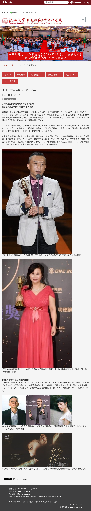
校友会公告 (35, 75)
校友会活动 (52, 75)
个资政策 (12, 502)
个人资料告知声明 (33, 502)
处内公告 (7, 75)
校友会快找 (16, 13)
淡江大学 (5, 13)
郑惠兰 (55, 502)
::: (0, 12)
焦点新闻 (21, 75)
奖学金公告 (70, 75)
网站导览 (25, 13)
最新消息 (15, 65)
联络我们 (33, 13)
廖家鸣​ (59, 496)
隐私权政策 (21, 502)
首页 (5, 65)
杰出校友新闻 (9, 81)
